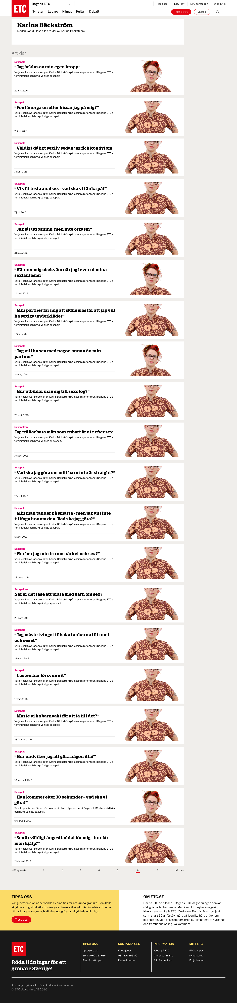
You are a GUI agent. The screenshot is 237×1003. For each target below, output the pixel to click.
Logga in (202, 12)
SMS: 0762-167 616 (94, 955)
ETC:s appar (196, 950)
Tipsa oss (21, 919)
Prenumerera (181, 12)
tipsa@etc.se (90, 950)
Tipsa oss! (162, 3)
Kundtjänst (124, 950)
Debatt (94, 11)
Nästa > (179, 870)
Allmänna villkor (163, 960)
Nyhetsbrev (196, 955)
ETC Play (179, 3)
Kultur (80, 11)
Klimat (67, 11)
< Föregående (19, 870)
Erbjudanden (196, 960)
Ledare (53, 11)
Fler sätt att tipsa (92, 960)
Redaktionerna (126, 960)
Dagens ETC (51, 4)
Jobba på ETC (161, 950)
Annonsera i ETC (163, 955)
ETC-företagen (199, 3)
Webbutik (219, 3)
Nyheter (37, 11)
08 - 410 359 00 (127, 955)
